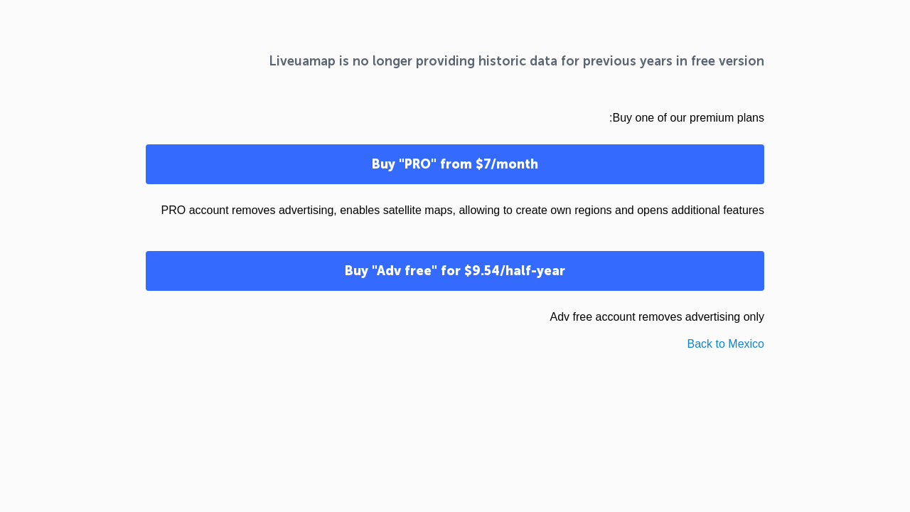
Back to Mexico (725, 344)
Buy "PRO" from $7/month (455, 164)
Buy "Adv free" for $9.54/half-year (455, 271)
